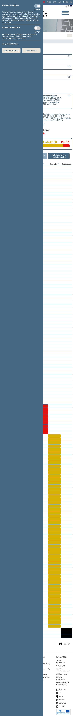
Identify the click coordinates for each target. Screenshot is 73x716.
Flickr (61, 693)
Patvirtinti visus (31, 50)
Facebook (62, 689)
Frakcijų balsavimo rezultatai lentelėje (59, 156)
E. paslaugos (60, 666)
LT (63, 2)
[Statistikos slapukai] (37, 28)
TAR (54, 2)
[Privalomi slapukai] (37, 6)
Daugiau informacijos (10, 44)
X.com (61, 696)
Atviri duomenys (61, 674)
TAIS (49, 2)
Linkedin (61, 706)
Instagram (62, 703)
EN (67, 2)
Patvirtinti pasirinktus (11, 50)
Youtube (61, 700)
